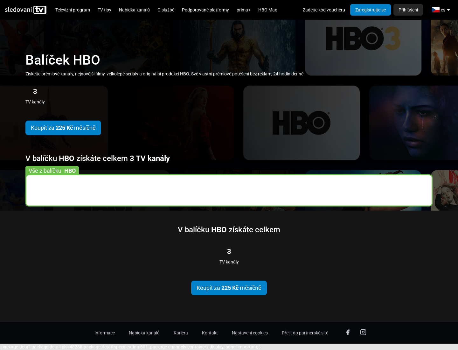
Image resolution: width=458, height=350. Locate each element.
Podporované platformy (205, 9)
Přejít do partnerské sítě (305, 332)
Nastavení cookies (250, 332)
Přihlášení (408, 9)
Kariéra (181, 332)
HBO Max (267, 9)
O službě (165, 9)
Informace (104, 332)
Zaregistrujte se (370, 9)
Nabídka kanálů (134, 9)
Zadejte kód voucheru (324, 9)
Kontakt (210, 332)
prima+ (244, 9)
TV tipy (104, 9)
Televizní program (72, 9)
